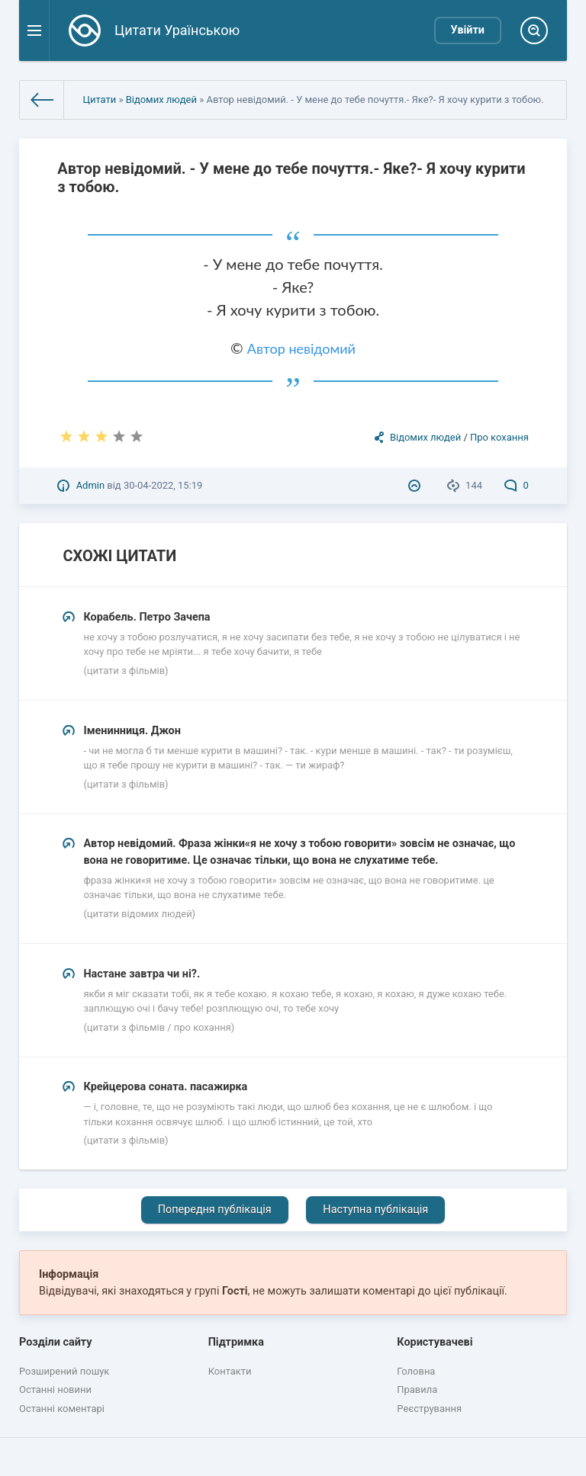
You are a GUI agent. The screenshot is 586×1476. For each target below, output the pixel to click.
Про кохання (499, 437)
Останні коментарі (62, 1408)
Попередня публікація (215, 1209)
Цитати (99, 99)
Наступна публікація (375, 1209)
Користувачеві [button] (434, 1342)
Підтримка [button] (236, 1342)
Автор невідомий (301, 348)
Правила (417, 1389)
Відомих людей (161, 99)
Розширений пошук (64, 1371)
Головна (416, 1371)
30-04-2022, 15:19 (163, 485)
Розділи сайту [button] (55, 1342)
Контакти (230, 1371)
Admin (90, 485)
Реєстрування (429, 1408)
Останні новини (55, 1389)
